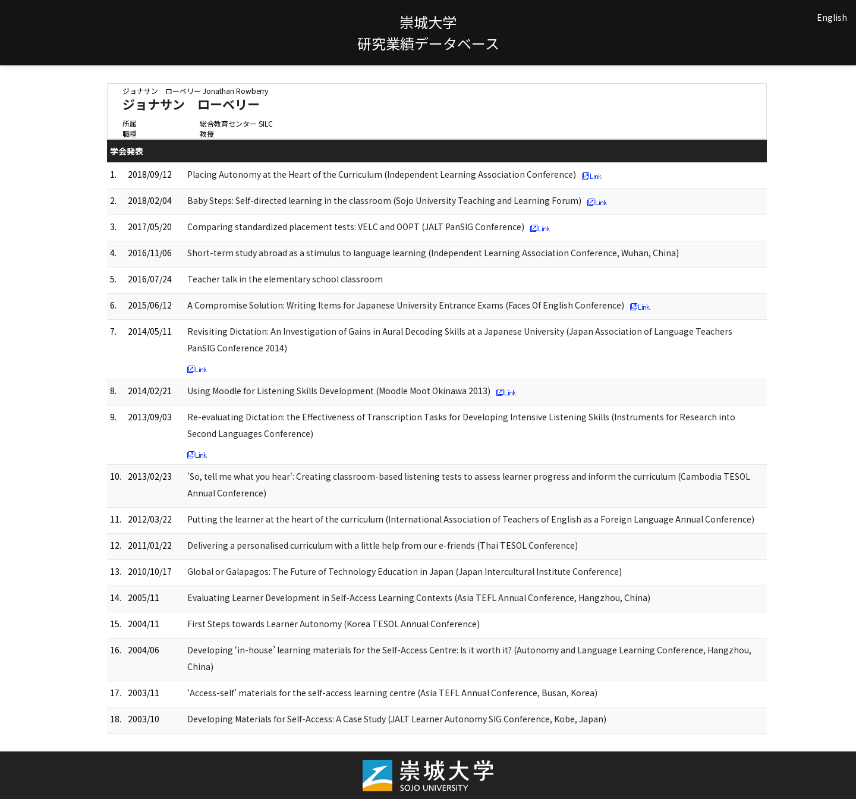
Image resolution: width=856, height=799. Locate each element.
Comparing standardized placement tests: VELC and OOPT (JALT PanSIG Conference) (355, 226)
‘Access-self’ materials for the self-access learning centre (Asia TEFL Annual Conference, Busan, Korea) (392, 693)
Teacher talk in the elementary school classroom (285, 279)
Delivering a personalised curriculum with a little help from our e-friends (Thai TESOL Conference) (382, 545)
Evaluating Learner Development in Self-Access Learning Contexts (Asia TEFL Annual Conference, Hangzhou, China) (418, 597)
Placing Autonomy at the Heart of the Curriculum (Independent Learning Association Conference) (381, 174)
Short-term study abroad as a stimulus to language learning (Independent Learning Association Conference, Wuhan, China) (433, 253)
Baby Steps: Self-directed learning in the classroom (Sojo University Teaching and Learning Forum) (384, 200)
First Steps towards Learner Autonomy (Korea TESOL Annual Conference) (333, 624)
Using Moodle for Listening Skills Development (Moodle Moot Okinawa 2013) (338, 391)
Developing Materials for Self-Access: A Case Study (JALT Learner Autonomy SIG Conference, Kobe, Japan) (396, 719)
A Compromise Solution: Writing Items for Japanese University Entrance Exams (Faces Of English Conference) (405, 305)
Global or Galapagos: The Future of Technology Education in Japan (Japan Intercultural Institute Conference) (404, 571)
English (832, 17)
